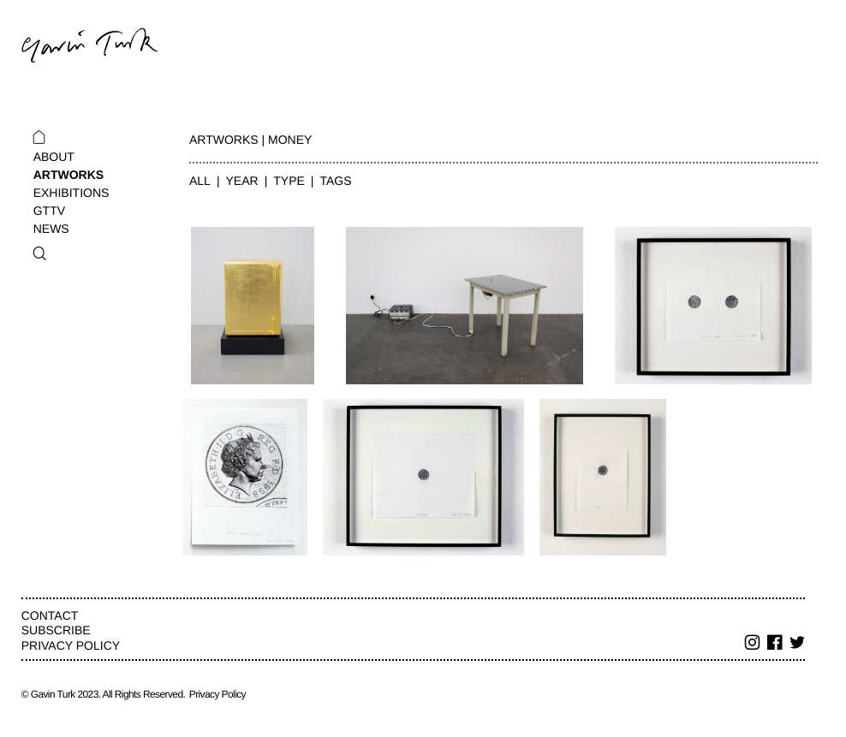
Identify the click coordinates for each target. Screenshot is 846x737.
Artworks (68, 174)
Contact (50, 615)
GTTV (49, 210)
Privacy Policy (70, 645)
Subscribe (56, 630)
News (51, 228)
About (53, 156)
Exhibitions (71, 192)
